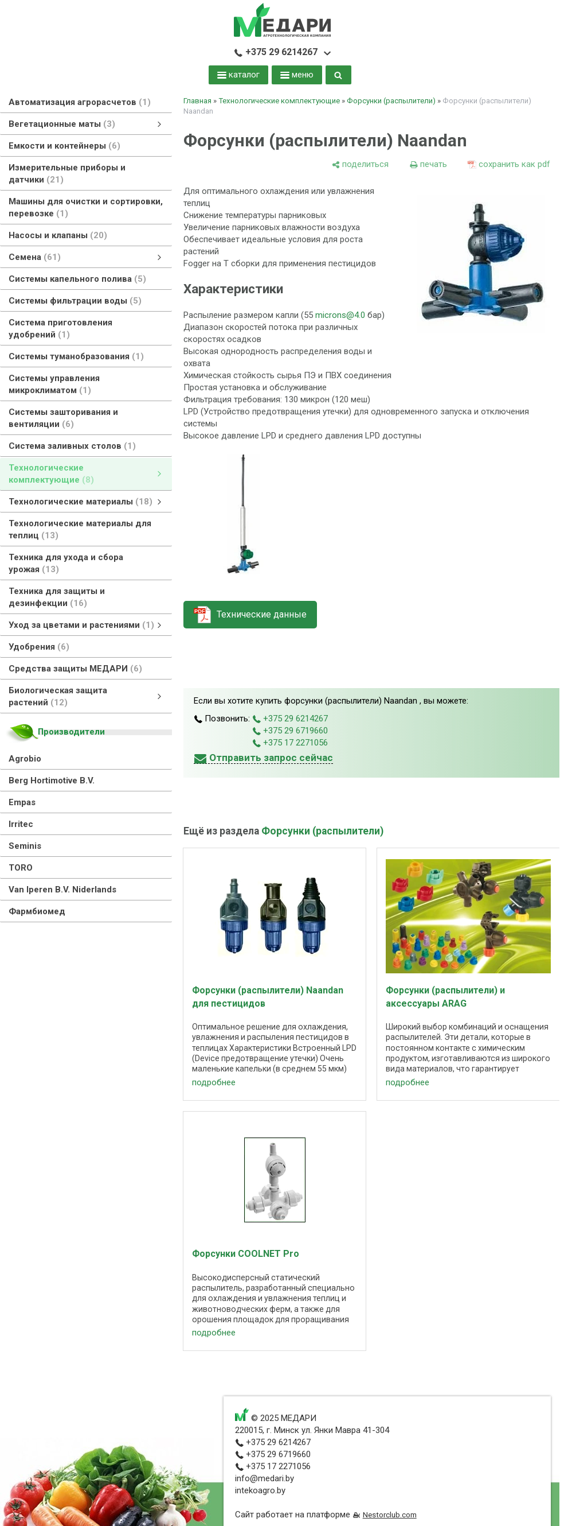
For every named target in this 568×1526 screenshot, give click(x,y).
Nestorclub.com (390, 1514)
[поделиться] (360, 164)
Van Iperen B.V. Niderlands (62, 889)
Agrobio (25, 759)
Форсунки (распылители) (391, 100)
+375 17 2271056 (290, 742)
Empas (22, 802)
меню (297, 74)
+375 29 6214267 (276, 51)
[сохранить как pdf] (509, 164)
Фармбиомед (37, 911)
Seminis (25, 846)
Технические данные (262, 614)
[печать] (428, 164)
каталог (238, 74)
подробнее (214, 1082)
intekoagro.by (260, 1490)
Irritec (21, 824)
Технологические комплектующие (279, 100)
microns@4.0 (340, 315)
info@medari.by (264, 1478)
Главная (197, 100)
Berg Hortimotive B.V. (52, 780)
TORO (21, 868)
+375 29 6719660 (290, 730)
